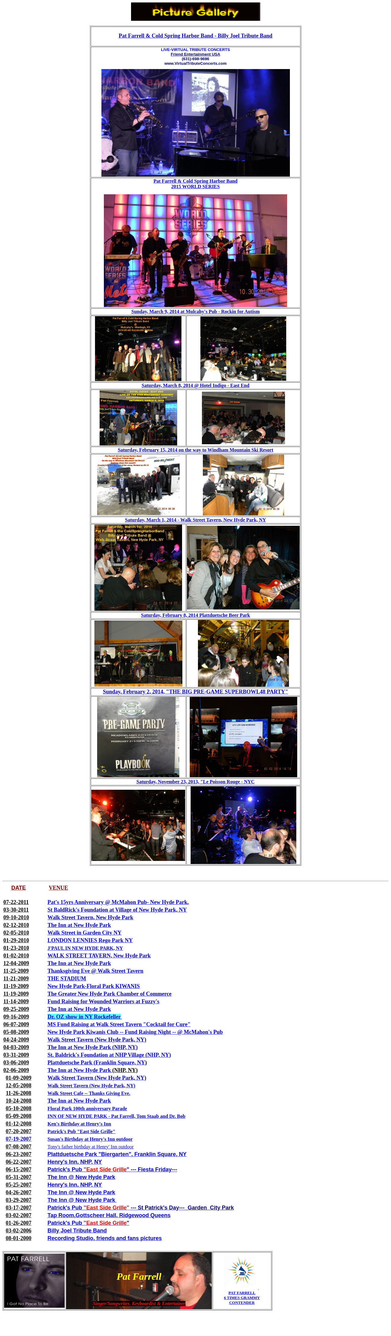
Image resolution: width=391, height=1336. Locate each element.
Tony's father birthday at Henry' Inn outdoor (91, 1146)
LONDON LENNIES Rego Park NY (90, 940)
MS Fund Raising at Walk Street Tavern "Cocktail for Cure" (119, 1024)
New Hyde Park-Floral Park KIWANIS (94, 986)
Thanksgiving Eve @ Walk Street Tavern (96, 971)
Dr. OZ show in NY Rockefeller (84, 1017)
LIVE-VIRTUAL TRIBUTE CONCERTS (195, 49)
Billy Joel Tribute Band (77, 1231)
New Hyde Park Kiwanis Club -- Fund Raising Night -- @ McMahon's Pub (135, 1032)
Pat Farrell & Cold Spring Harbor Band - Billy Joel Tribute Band (195, 36)
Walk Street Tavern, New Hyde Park (90, 917)
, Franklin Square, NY (159, 1154)
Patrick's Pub (65, 1169)
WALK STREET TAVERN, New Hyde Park (99, 956)
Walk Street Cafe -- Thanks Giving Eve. (89, 1093)
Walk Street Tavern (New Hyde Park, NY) (97, 1040)
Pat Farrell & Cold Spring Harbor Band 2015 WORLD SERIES (196, 183)
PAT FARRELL (241, 1292)
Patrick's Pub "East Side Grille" (81, 1131)
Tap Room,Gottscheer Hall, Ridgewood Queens (109, 1215)
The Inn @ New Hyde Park (81, 1177)
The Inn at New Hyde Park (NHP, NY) (93, 1047)
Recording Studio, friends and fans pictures (105, 1238)
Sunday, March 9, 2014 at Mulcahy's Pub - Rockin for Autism (195, 311)
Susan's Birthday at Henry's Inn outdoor (90, 1139)
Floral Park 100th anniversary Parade (87, 1108)
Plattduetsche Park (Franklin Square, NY (96, 1063)
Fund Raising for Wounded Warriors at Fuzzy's (103, 1001)
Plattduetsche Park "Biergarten (88, 1154)
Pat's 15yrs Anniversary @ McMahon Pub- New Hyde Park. (118, 902)
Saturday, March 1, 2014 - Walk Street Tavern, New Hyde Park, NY (195, 519)
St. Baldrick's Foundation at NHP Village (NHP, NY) (109, 1055)
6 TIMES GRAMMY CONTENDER (242, 1300)
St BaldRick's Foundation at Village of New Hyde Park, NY (117, 910)
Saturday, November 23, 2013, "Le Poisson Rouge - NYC (196, 781)
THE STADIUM (67, 978)
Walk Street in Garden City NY (85, 933)
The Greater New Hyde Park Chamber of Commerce (110, 994)
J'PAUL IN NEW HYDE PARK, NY (85, 948)
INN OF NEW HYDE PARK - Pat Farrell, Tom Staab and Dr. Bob (116, 1116)
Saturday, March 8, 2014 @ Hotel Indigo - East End (196, 385)
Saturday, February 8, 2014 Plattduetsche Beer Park (195, 615)
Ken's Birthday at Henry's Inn (79, 1123)
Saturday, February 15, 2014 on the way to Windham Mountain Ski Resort (195, 449)
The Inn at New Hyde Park (79, 925)
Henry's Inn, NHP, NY (75, 1162)
